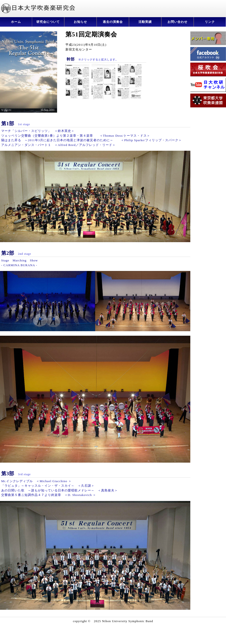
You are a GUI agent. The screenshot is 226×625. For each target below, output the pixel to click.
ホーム (16, 22)
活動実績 (145, 22)
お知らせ (80, 22)
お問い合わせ (177, 22)
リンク (210, 22)
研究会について (48, 22)
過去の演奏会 (113, 22)
